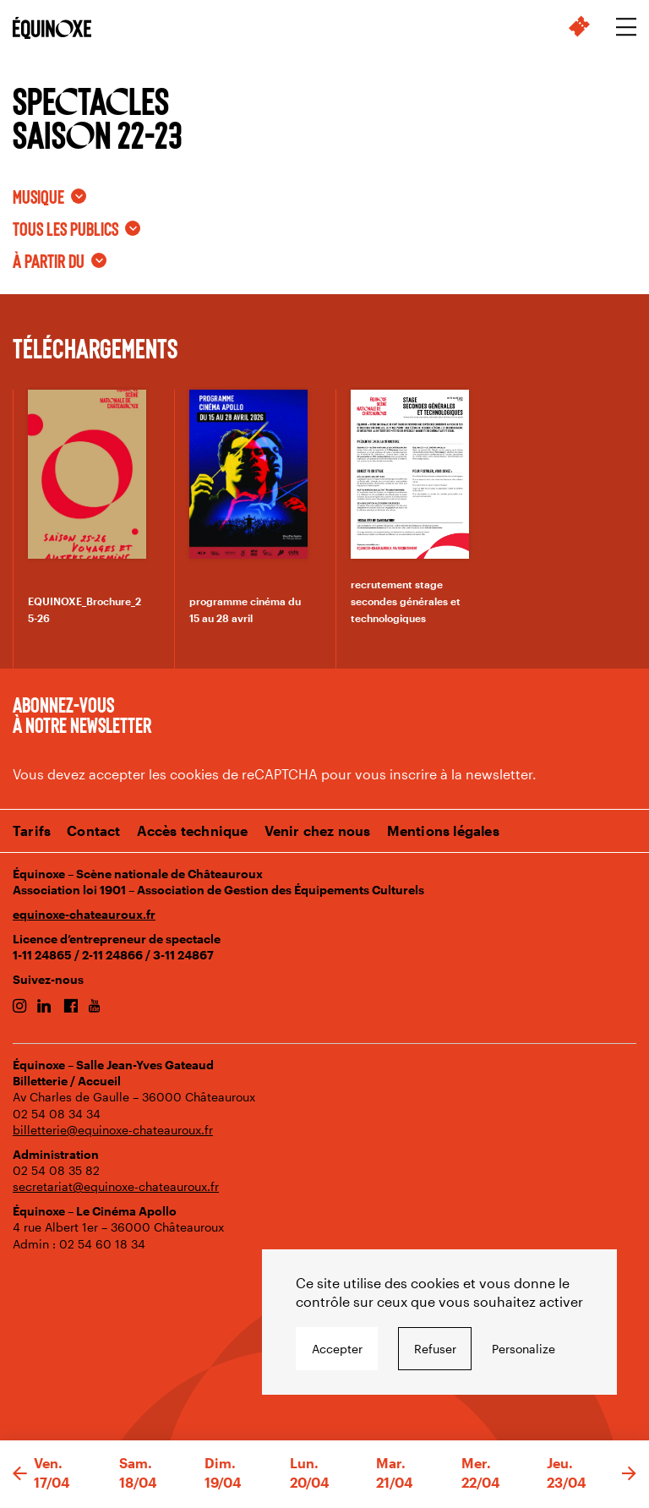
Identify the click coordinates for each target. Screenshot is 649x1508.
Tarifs (32, 830)
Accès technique (192, 830)
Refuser (435, 1348)
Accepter (337, 1348)
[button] (20, 1474)
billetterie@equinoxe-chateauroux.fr (113, 1130)
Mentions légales (443, 830)
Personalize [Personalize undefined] (523, 1348)
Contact (93, 830)
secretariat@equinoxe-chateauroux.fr (116, 1186)
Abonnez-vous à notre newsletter (82, 714)
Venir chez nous (318, 830)
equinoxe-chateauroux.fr (84, 914)
